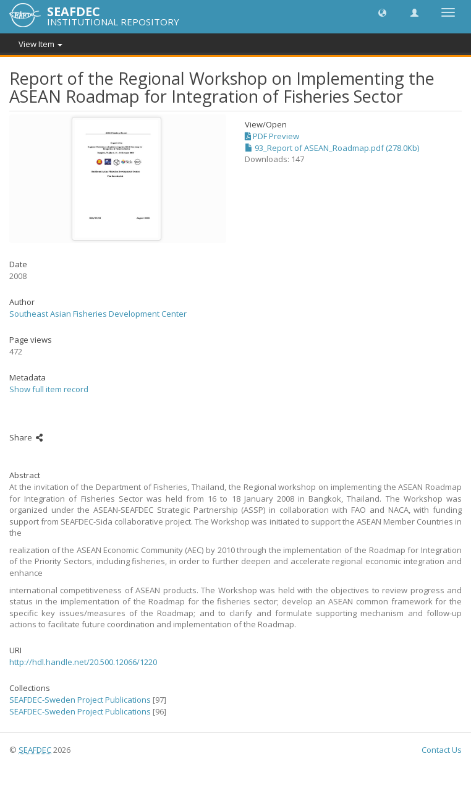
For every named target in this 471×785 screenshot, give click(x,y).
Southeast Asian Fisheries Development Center (98, 313)
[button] (382, 12)
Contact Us (442, 749)
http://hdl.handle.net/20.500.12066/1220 (83, 661)
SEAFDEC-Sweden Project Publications (80, 699)
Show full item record (48, 389)
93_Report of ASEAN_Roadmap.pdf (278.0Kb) (332, 147)
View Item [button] (40, 43)
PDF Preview (272, 136)
